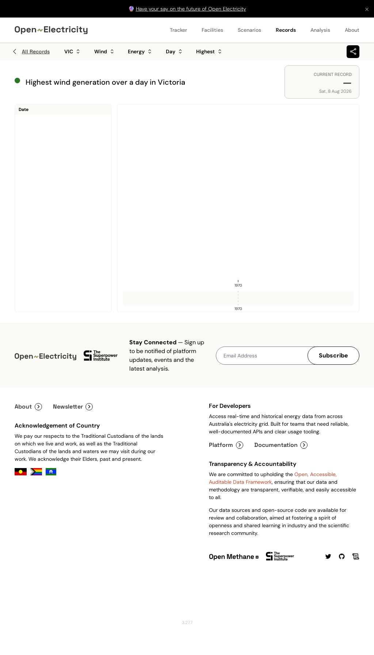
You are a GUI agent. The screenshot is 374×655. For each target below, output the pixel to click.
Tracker (178, 30)
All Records (30, 51)
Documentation (281, 445)
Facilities (212, 30)
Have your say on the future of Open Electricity (191, 8)
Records (286, 30)
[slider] (238, 298)
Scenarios (249, 30)
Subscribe (333, 355)
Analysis (320, 30)
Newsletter (73, 406)
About (352, 30)
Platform (226, 445)
